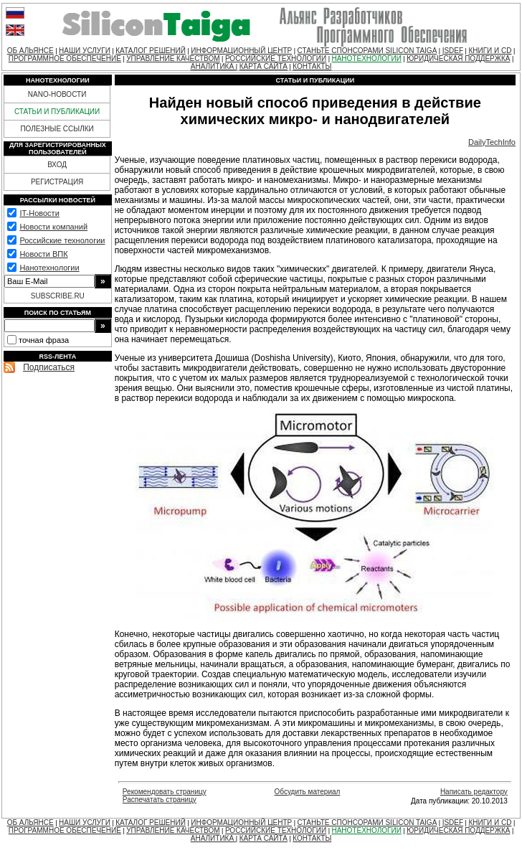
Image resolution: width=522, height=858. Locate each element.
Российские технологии (62, 240)
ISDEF (452, 51)
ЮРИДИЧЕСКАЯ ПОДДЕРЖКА (458, 58)
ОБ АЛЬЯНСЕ (30, 51)
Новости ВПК (43, 254)
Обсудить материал (308, 792)
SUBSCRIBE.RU (58, 296)
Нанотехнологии (49, 267)
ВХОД (57, 165)
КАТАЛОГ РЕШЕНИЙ (150, 51)
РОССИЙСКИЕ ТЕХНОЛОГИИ (275, 58)
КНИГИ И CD (489, 51)
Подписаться (49, 367)
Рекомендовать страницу (165, 792)
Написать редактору (474, 792)
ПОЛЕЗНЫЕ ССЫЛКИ (56, 129)
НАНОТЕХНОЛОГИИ (366, 58)
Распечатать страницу (159, 799)
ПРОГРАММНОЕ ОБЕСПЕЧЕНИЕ (65, 58)
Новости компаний (53, 226)
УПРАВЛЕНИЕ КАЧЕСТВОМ (172, 58)
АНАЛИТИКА (213, 66)
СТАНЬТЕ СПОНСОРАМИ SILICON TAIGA (367, 51)
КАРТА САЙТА (263, 66)
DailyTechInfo (492, 142)
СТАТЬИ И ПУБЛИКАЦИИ (57, 112)
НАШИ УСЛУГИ (84, 51)
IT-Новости (39, 213)
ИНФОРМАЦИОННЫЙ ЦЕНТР (241, 51)
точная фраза (44, 340)
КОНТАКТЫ (312, 66)
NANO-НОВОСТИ (57, 94)
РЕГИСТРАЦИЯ (57, 182)
